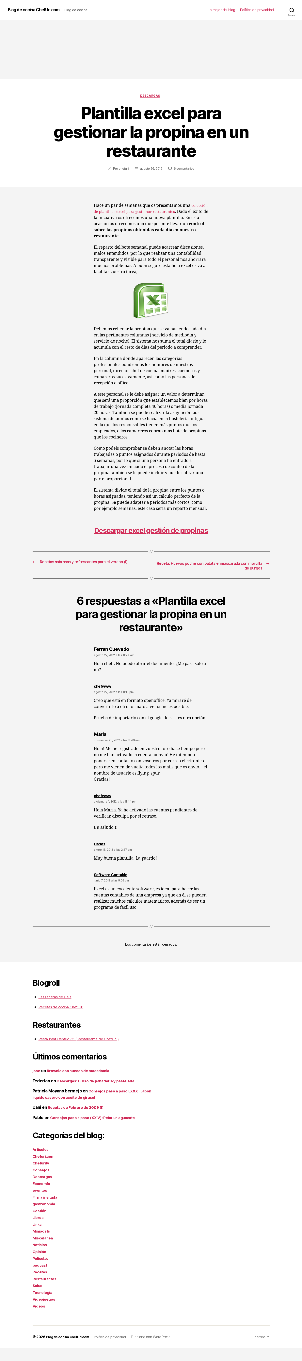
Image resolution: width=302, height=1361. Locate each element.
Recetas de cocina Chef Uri (65, 1019)
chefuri (123, 169)
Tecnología (44, 1305)
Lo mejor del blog (221, 10)
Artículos (42, 1162)
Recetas (41, 1284)
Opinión (40, 1264)
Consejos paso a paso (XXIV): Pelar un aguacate (97, 1130)
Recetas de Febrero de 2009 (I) (78, 1120)
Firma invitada (46, 1210)
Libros (39, 1230)
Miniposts (42, 1244)
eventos (41, 1203)
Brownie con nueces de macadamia (83, 1083)
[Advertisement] (151, 49)
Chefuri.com (45, 1169)
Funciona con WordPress (157, 1350)
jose (37, 1083)
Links (38, 1237)
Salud (38, 1298)
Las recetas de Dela (57, 1009)
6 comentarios (184, 169)
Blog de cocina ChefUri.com (37, 9)
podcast (41, 1278)
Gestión (40, 1223)
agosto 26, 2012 (151, 169)
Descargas (151, 96)
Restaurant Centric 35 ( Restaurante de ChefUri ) (85, 1051)
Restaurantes (46, 1291)
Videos (40, 1319)
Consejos (42, 1182)
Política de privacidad (257, 10)
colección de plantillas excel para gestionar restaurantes (149, 212)
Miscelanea (44, 1251)
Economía (42, 1196)
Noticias (41, 1257)
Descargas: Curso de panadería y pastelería (100, 1093)
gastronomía (45, 1216)
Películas (42, 1271)
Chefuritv (42, 1176)
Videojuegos (45, 1312)
